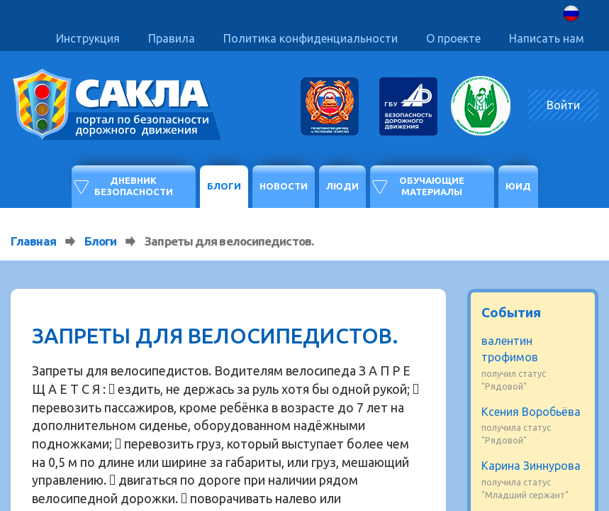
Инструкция (88, 38)
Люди (342, 186)
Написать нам (546, 38)
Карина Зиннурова (531, 465)
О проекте (453, 38)
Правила (171, 38)
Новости (283, 186)
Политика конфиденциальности (310, 38)
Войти (563, 105)
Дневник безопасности (133, 186)
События (511, 312)
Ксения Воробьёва (531, 411)
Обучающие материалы (431, 186)
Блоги (224, 186)
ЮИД (518, 186)
